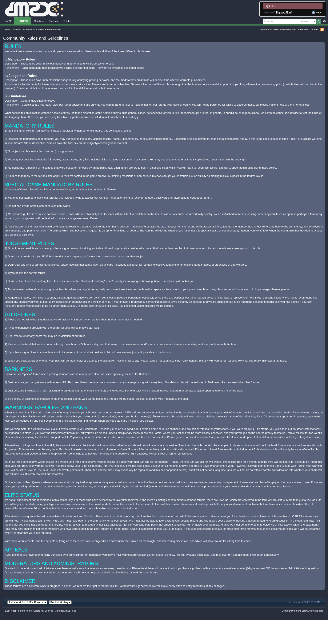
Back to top (10, 610)
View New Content (308, 29)
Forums (23, 20)
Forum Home (25, 610)
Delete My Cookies (43, 610)
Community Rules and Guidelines (278, 29)
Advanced (324, 21)
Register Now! (284, 12)
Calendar (54, 21)
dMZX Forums (13, 29)
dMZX (8, 21)
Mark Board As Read (65, 610)
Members (39, 21)
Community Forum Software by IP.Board (302, 610)
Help (316, 12)
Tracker (67, 21)
